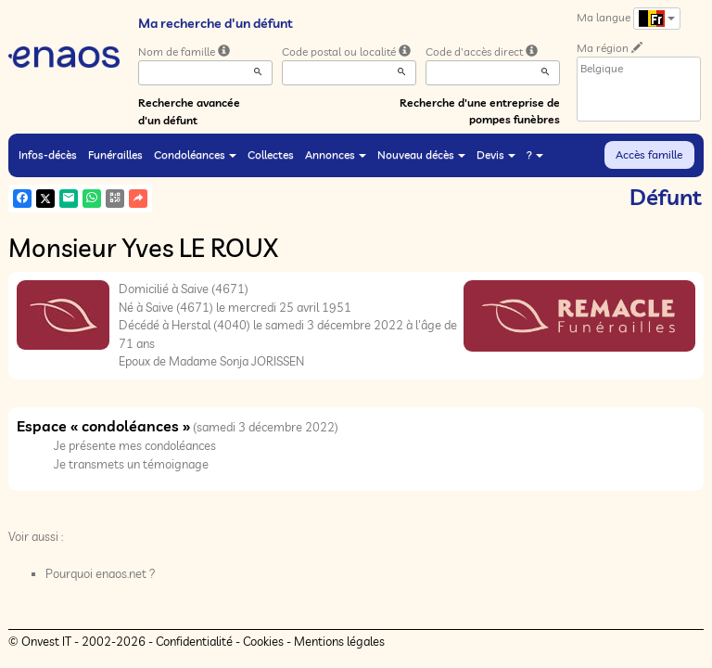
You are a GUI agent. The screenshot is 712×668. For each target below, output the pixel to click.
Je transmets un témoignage (131, 463)
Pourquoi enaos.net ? (100, 573)
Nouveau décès (421, 154)
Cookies (263, 641)
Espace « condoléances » (103, 426)
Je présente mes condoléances (135, 445)
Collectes (271, 154)
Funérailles (115, 154)
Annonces (335, 154)
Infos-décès (48, 154)
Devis (496, 154)
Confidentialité (194, 641)
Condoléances (195, 154)
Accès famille (649, 154)
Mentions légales (339, 641)
